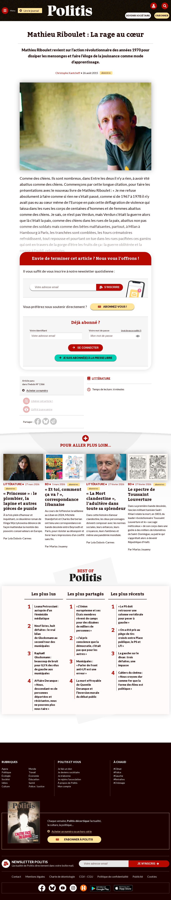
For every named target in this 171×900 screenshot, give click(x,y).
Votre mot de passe (99, 330)
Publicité (138, 876)
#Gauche (118, 775)
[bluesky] (52, 888)
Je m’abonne (64, 775)
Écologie (6, 775)
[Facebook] (41, 888)
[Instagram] (73, 888)
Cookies (152, 876)
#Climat (118, 768)
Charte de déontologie (62, 876)
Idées (5, 782)
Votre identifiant (38, 330)
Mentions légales (35, 876)
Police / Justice (36, 786)
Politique (6, 772)
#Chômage (119, 782)
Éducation (34, 779)
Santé (32, 782)
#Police (117, 772)
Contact (16, 876)
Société (6, 779)
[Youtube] (62, 888)
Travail (32, 772)
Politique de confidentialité (112, 876)
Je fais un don (65, 768)
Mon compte (64, 786)
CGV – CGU (86, 876)
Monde (32, 768)
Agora (5, 768)
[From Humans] (83, 888)
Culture (6, 786)
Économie (34, 775)
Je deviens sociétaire (69, 772)
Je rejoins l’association (69, 779)
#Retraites (119, 779)
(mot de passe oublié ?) (131, 330)
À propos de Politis (67, 782)
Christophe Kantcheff (67, 72)
